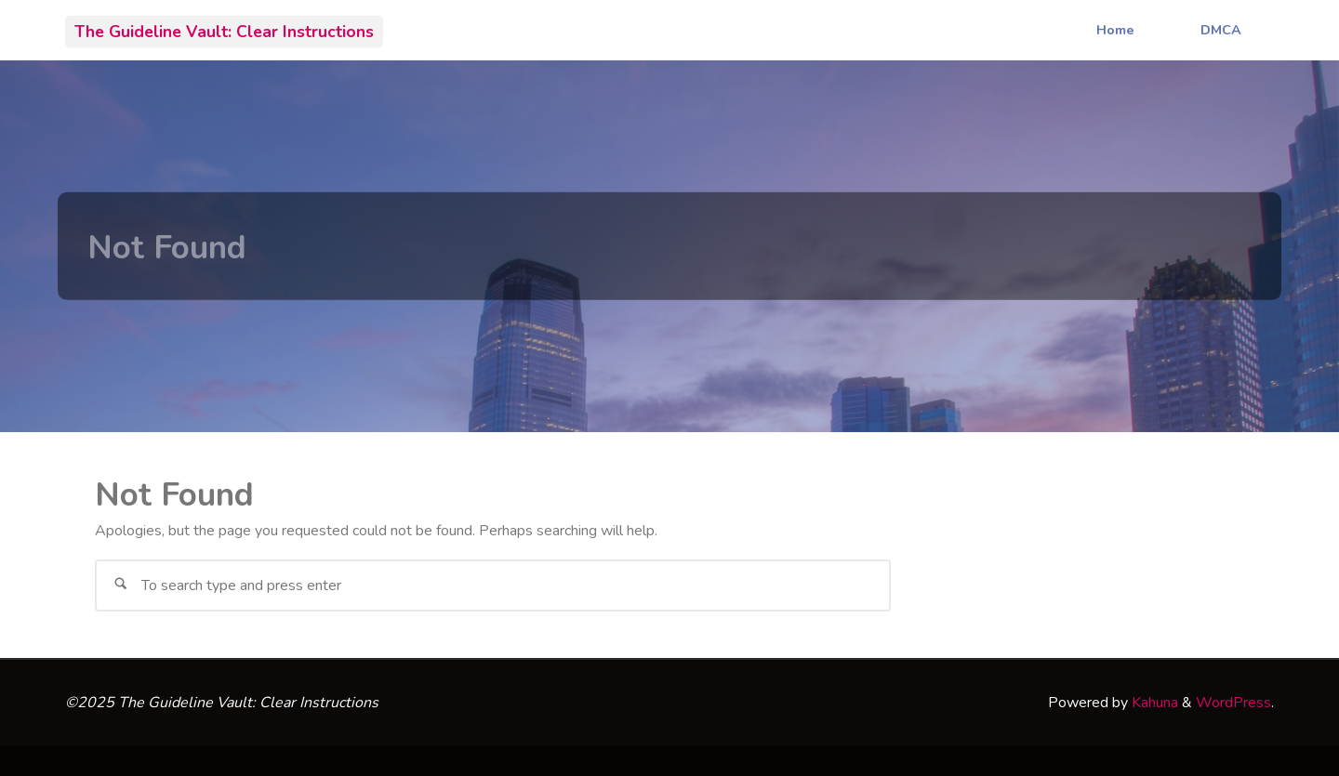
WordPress (1233, 702)
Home (1115, 29)
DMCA (1220, 29)
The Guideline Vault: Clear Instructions (224, 31)
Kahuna (1153, 702)
